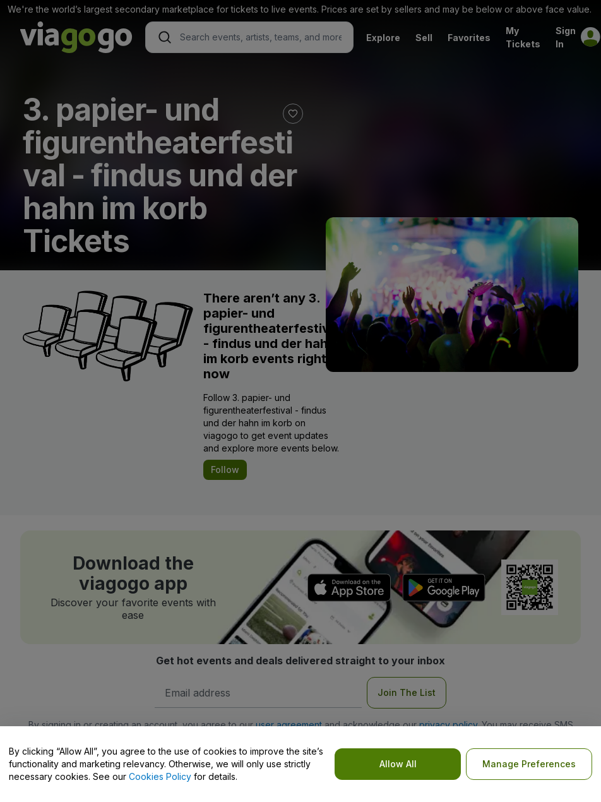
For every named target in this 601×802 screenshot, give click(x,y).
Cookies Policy (160, 776)
